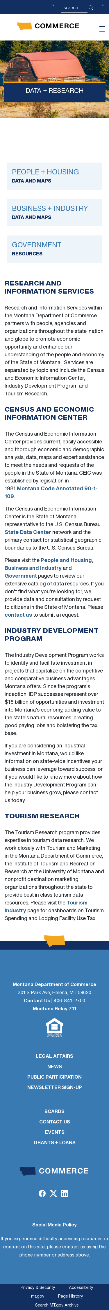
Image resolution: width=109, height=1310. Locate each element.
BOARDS (54, 1112)
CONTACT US (54, 1122)
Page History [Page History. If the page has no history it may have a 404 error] (70, 1296)
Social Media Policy (54, 1225)
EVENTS (55, 1132)
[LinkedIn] (64, 1194)
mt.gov (37, 1296)
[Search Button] (91, 8)
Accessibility (81, 1288)
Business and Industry (33, 568)
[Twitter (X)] (53, 1194)
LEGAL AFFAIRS (54, 1056)
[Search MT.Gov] (74, 8)
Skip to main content (25, 6)
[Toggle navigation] (102, 29)
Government (21, 576)
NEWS (54, 1067)
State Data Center (28, 532)
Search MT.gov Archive (57, 1305)
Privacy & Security (38, 1288)
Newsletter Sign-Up (54, 1088)
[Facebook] (42, 1194)
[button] (102, 8)
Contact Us (37, 1001)
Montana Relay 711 (54, 1009)
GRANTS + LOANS (55, 1143)
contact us (18, 615)
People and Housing (66, 560)
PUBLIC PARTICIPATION (54, 1077)
